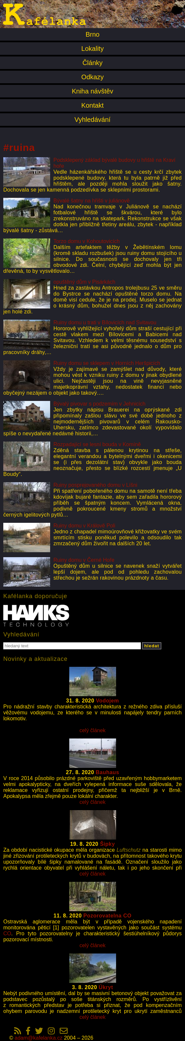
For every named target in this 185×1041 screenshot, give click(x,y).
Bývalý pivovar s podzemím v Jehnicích (99, 404)
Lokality (92, 48)
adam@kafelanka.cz (38, 1038)
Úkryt (106, 987)
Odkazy (92, 77)
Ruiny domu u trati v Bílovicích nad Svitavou (104, 322)
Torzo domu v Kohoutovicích (86, 241)
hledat (151, 645)
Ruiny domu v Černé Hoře (83, 560)
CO (7, 933)
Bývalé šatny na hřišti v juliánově (91, 200)
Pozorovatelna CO (107, 915)
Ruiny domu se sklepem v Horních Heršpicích (106, 363)
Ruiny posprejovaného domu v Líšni (95, 485)
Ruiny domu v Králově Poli (84, 525)
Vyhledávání (92, 119)
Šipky (107, 844)
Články (92, 62)
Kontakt (92, 105)
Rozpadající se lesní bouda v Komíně (97, 444)
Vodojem (107, 700)
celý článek (92, 730)
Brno (92, 34)
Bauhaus (107, 772)
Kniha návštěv (92, 91)
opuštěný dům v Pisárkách (84, 282)
